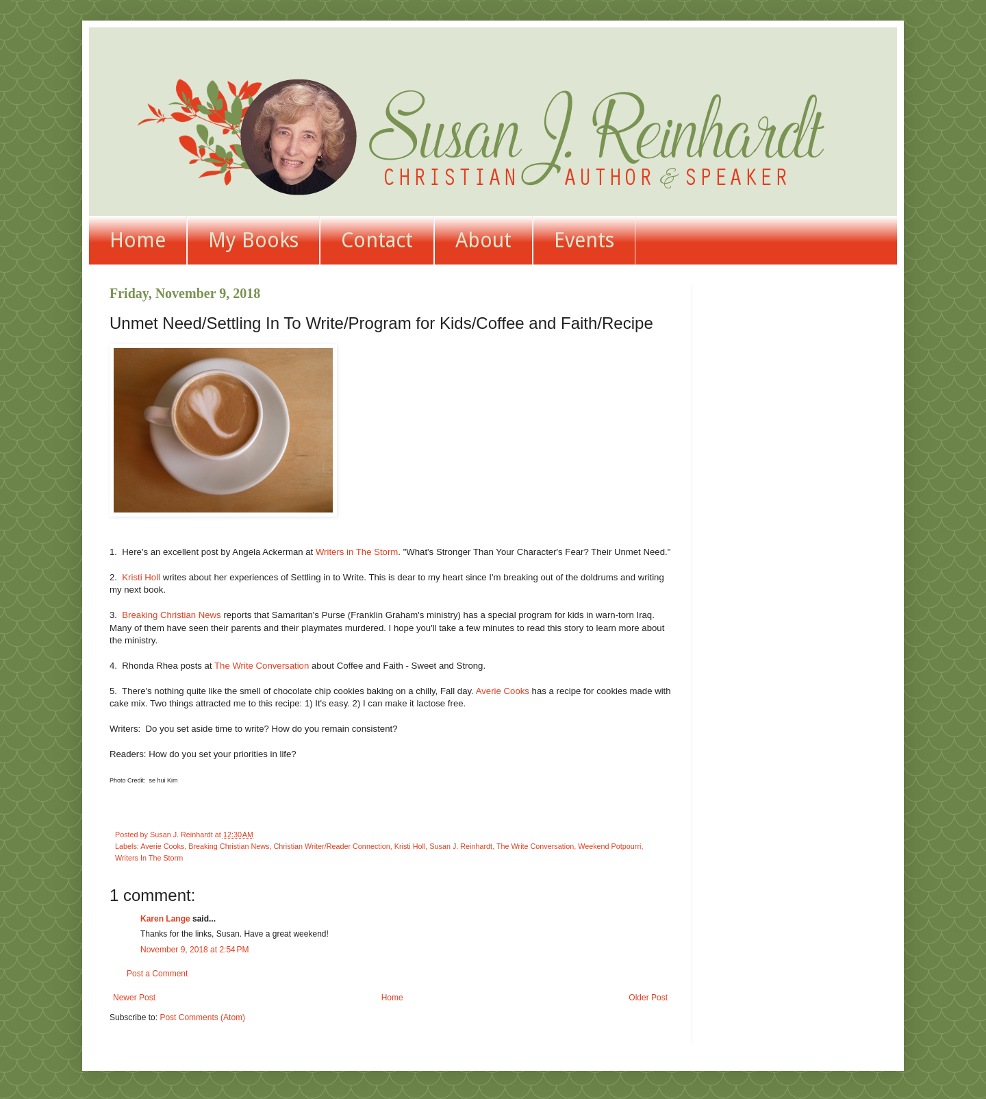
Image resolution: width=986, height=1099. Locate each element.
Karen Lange (165, 919)
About (483, 240)
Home (138, 240)
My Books (253, 240)
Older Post (648, 997)
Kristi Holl (141, 577)
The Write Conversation (261, 665)
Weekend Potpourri (609, 846)
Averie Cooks (502, 691)
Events (584, 240)
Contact (377, 240)
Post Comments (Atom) (202, 1017)
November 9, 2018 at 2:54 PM (194, 949)
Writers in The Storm (357, 552)
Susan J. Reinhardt (460, 846)
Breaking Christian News (171, 615)
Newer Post (134, 997)
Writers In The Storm (149, 858)
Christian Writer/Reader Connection (331, 846)
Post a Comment (157, 973)
